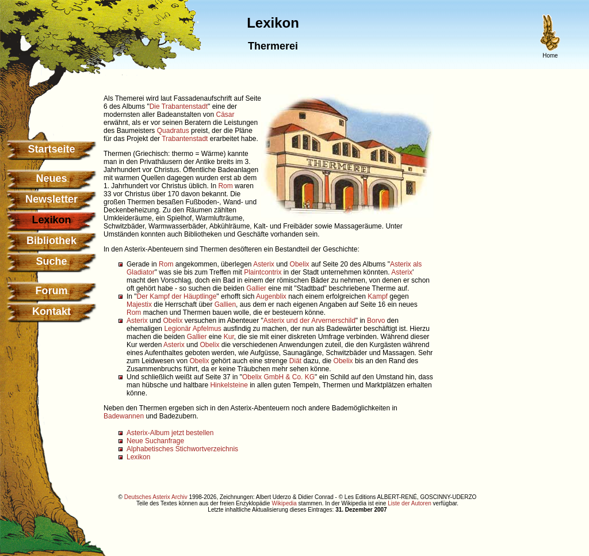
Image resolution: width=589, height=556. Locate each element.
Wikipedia (283, 503)
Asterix (263, 264)
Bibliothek (51, 240)
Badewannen (124, 416)
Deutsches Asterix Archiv (156, 497)
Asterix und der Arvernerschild (309, 321)
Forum (52, 290)
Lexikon (138, 457)
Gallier (256, 288)
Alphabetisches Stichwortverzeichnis (182, 449)
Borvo (376, 321)
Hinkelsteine (228, 385)
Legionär (177, 329)
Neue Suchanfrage (155, 441)
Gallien (225, 304)
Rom (225, 186)
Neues (51, 178)
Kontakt (51, 311)
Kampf (378, 296)
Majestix (139, 304)
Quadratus (173, 131)
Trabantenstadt (185, 139)
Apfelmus (207, 329)
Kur (229, 337)
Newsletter (51, 199)
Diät (295, 361)
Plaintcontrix (262, 272)
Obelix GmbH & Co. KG (278, 377)
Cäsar (225, 115)
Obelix (299, 264)
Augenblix (271, 296)
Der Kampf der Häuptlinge (177, 296)
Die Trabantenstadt (179, 106)
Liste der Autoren (409, 503)
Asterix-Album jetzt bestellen (170, 433)
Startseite (51, 149)
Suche (51, 261)
